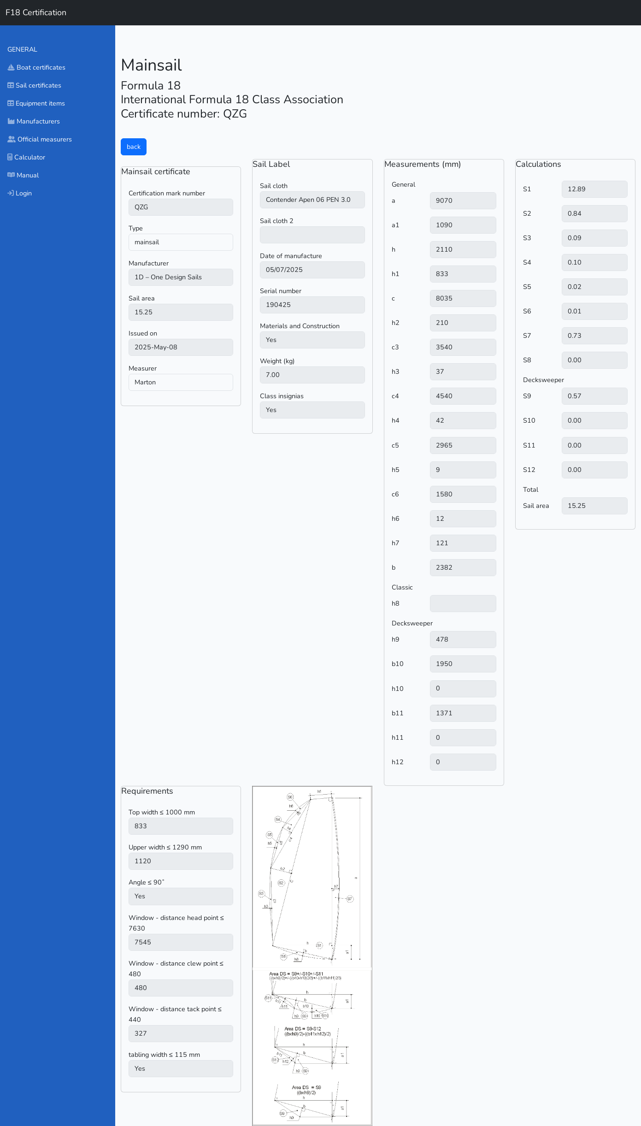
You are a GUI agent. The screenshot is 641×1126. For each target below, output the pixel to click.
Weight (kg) (277, 361)
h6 (396, 518)
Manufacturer (149, 263)
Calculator (26, 157)
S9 (527, 396)
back (134, 146)
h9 (396, 639)
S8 (527, 360)
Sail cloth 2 (277, 220)
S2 (527, 213)
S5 (527, 286)
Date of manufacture (291, 255)
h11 (398, 737)
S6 (527, 311)
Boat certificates (36, 67)
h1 (396, 273)
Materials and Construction (300, 325)
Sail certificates (34, 85)
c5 (395, 445)
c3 (395, 347)
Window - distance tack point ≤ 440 (175, 1014)
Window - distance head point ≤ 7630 (176, 923)
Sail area (142, 298)
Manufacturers (33, 121)
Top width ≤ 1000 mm (162, 812)
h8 (396, 603)
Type (136, 228)
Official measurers (39, 139)
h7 (396, 543)
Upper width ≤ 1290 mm (165, 847)
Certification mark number (167, 193)
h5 (396, 469)
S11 (529, 445)
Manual (23, 175)
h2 (396, 322)
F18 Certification (36, 12)
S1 (527, 189)
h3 (396, 371)
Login (19, 193)
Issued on (143, 333)
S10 (529, 420)
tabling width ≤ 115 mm (164, 1054)
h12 (398, 761)
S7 (527, 335)
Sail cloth (274, 185)
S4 (527, 262)
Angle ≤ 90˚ (147, 882)
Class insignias (282, 396)
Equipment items (36, 103)
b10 (398, 663)
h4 (396, 420)
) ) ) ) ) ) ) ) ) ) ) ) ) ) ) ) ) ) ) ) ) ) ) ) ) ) (181, 277)
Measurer (143, 368)
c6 (395, 494)
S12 (529, 469)
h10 (398, 688)
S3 (527, 237)
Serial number (280, 290)
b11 (398, 713)
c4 (395, 396)
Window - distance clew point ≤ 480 (176, 969)
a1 (396, 225)
